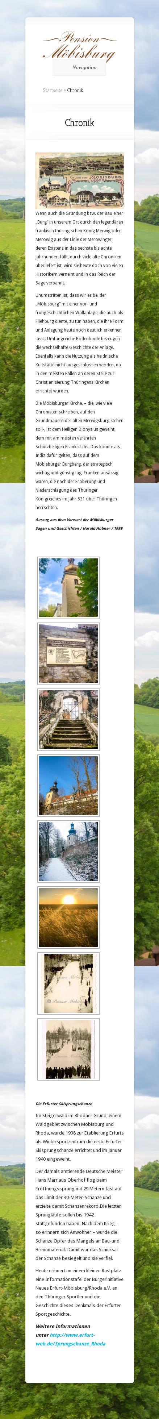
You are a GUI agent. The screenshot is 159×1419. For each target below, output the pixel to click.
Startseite (53, 90)
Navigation (78, 67)
